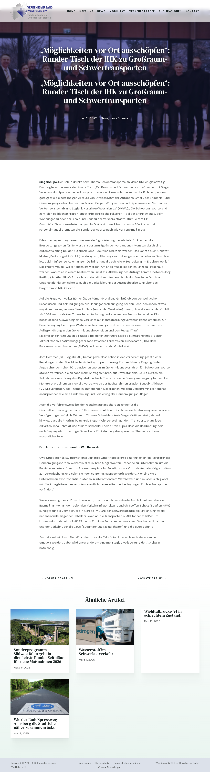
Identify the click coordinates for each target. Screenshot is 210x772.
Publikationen (170, 11)
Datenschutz (102, 763)
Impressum (85, 763)
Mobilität (117, 11)
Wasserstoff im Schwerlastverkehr (96, 651)
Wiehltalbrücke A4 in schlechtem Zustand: (163, 613)
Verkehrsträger (142, 11)
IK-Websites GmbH (189, 763)
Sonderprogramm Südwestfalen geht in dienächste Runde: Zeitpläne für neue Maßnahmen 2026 (39, 655)
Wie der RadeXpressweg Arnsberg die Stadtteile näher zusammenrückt (35, 723)
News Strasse (119, 118)
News (101, 11)
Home (71, 11)
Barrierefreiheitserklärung (127, 763)
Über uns (86, 11)
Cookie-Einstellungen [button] (109, 767)
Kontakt (192, 11)
